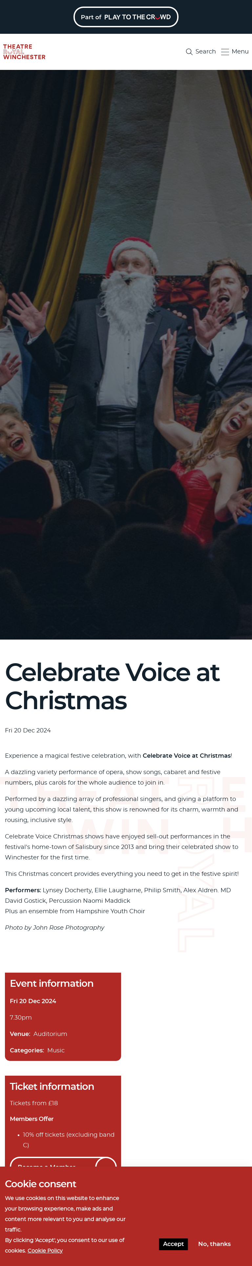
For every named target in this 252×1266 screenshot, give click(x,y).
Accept (173, 1245)
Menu (235, 52)
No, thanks (214, 1245)
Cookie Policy (45, 1251)
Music (56, 1051)
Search (201, 52)
